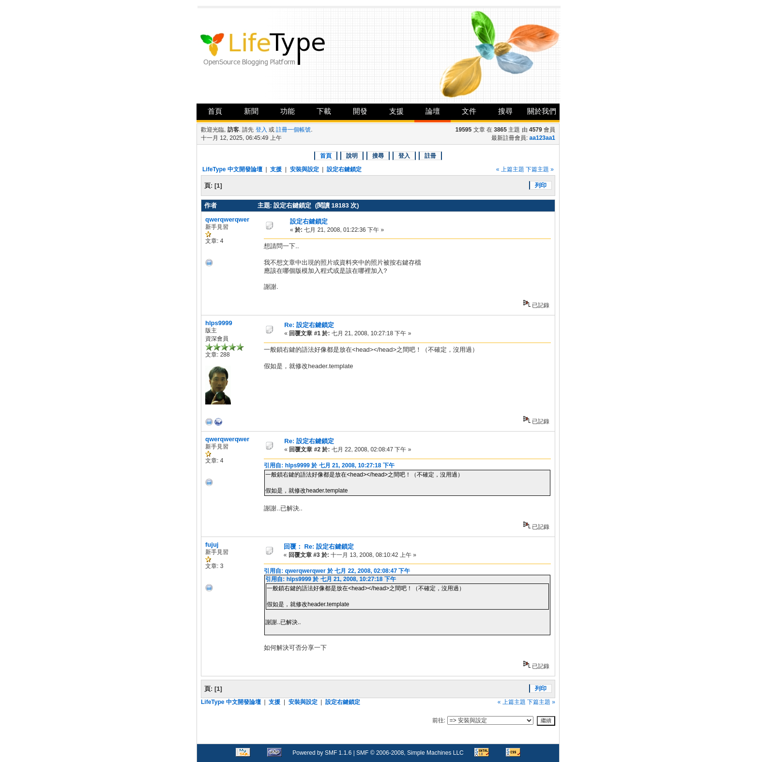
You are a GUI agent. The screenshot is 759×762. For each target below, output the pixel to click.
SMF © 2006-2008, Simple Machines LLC (410, 752)
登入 (261, 129)
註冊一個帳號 (293, 129)
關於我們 (541, 111)
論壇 (432, 111)
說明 (352, 155)
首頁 (215, 111)
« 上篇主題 (510, 169)
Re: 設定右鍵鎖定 (309, 325)
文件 (469, 111)
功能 (287, 111)
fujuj (211, 544)
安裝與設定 (304, 169)
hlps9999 (218, 323)
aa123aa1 (542, 137)
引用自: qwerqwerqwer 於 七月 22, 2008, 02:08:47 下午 (337, 571)
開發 (360, 111)
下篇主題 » (540, 169)
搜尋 (505, 111)
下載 (324, 111)
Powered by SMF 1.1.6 (321, 752)
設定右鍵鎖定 (344, 169)
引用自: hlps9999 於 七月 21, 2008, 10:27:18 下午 (329, 465)
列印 (540, 185)
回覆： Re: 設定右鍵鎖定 (319, 546)
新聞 (251, 111)
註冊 (430, 155)
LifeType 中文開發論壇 (232, 169)
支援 (396, 111)
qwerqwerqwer (227, 219)
